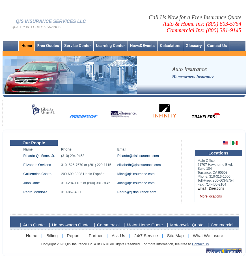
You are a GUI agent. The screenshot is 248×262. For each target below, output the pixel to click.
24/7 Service (146, 235)
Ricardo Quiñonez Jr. (39, 156)
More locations (211, 196)
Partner (96, 235)
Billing (52, 235)
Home (31, 235)
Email (202, 188)
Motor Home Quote (145, 224)
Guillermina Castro (37, 174)
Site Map (175, 235)
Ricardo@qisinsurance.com (138, 156)
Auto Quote (34, 224)
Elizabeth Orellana (37, 165)
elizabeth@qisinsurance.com (139, 165)
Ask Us (118, 235)
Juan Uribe (31, 183)
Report (73, 235)
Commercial (109, 224)
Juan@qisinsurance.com (136, 183)
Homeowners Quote (71, 224)
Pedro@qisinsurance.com (136, 192)
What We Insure (208, 235)
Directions (216, 188)
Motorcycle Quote (187, 224)
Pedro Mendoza (35, 192)
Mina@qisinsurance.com (136, 174)
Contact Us (200, 244)
